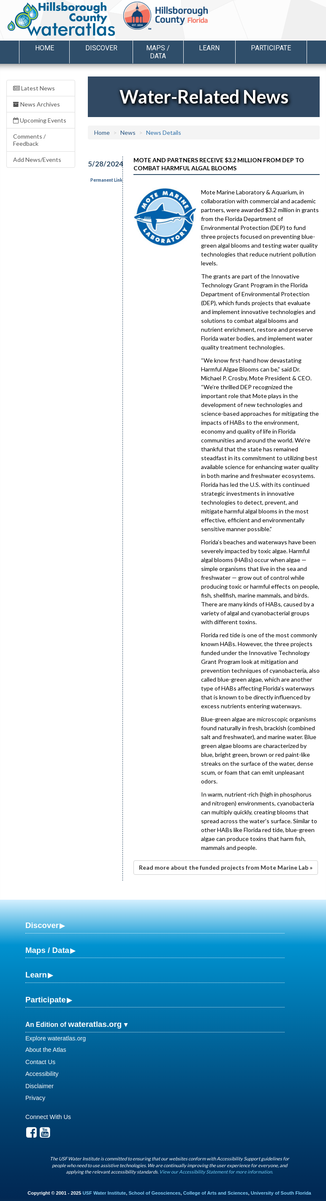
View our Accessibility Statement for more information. (216, 1171)
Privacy (35, 1098)
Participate (45, 999)
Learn (36, 974)
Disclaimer (39, 1086)
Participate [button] (271, 48)
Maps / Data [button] (158, 52)
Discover (42, 925)
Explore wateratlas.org (55, 1038)
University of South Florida (281, 1193)
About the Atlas (45, 1049)
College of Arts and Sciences (215, 1193)
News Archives (36, 104)
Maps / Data (47, 950)
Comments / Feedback (29, 140)
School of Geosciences (154, 1193)
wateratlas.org (95, 1024)
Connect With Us (48, 1117)
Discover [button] (101, 48)
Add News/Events (37, 159)
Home (44, 48)
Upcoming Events (39, 120)
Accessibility (41, 1073)
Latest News (34, 88)
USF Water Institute (104, 1193)
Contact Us (40, 1062)
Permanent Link (106, 180)
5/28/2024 (100, 163)
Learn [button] (209, 48)
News (128, 132)
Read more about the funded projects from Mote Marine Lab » (225, 867)
